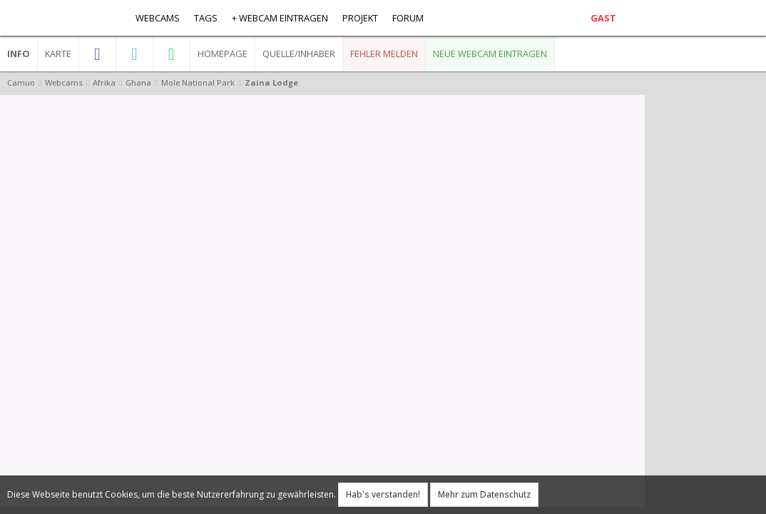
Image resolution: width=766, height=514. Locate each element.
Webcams (158, 17)
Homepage (222, 53)
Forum (408, 17)
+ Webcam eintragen (280, 17)
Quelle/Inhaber (298, 53)
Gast (603, 17)
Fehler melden (384, 53)
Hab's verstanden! (383, 494)
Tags (206, 17)
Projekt (360, 17)
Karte (58, 53)
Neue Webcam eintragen (490, 53)
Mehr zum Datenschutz (484, 494)
